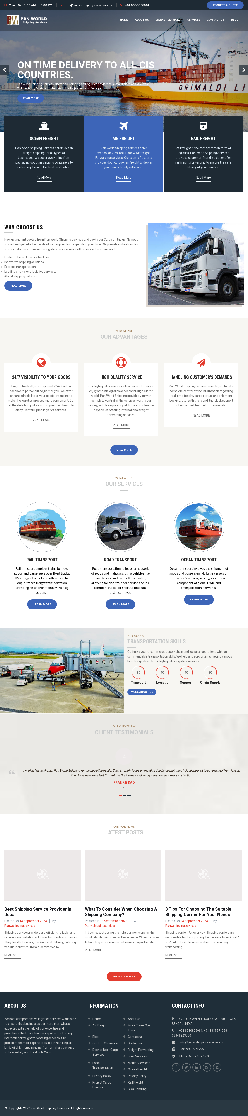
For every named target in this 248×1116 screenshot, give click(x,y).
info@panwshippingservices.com (86, 5)
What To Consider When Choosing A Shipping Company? (121, 911)
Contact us (215, 19)
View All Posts (124, 976)
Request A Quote (225, 5)
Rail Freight (135, 1082)
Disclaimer (135, 1043)
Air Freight (99, 1025)
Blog (235, 19)
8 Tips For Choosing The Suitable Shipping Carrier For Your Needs (198, 911)
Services (193, 19)
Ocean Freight (137, 1069)
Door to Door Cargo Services (105, 1052)
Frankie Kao (124, 783)
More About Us (142, 691)
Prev (4, 70)
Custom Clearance (105, 1043)
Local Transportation (102, 1065)
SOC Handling (137, 1089)
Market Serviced (168, 19)
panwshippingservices (19, 925)
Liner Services (137, 1056)
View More (124, 449)
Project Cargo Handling (101, 1085)
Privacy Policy (101, 1076)
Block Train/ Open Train (140, 1028)
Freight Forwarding (141, 1050)
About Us (142, 19)
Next (243, 70)
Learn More (42, 604)
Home (124, 19)
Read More (31, 98)
